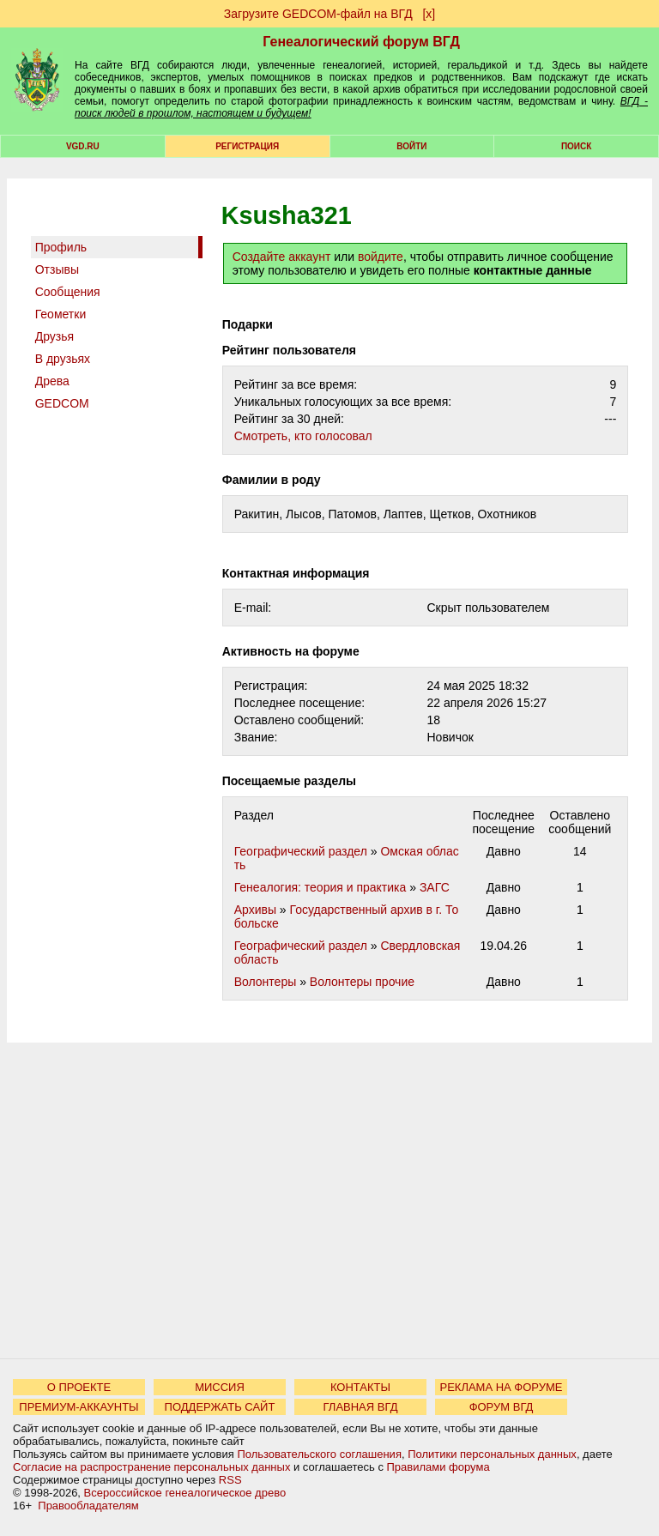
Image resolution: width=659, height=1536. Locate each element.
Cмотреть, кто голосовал (303, 436)
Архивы (255, 909)
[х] (428, 14)
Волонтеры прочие (362, 982)
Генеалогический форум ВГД (361, 41)
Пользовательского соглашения (319, 1454)
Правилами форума (438, 1466)
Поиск (576, 146)
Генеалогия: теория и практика (320, 887)
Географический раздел (300, 851)
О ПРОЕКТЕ (79, 1387)
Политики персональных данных (492, 1454)
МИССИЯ (220, 1387)
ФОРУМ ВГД (501, 1406)
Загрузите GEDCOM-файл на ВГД (318, 14)
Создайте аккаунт (282, 256)
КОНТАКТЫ (360, 1387)
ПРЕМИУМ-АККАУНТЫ (78, 1406)
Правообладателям (88, 1505)
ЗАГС (435, 887)
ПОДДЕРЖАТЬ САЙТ (220, 1406)
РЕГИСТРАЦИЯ (247, 146)
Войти (411, 146)
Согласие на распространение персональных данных (151, 1466)
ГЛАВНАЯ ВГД (360, 1406)
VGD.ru (83, 146)
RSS (230, 1479)
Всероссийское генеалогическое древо (185, 1492)
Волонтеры (265, 982)
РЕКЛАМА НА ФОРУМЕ (500, 1387)
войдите (380, 256)
